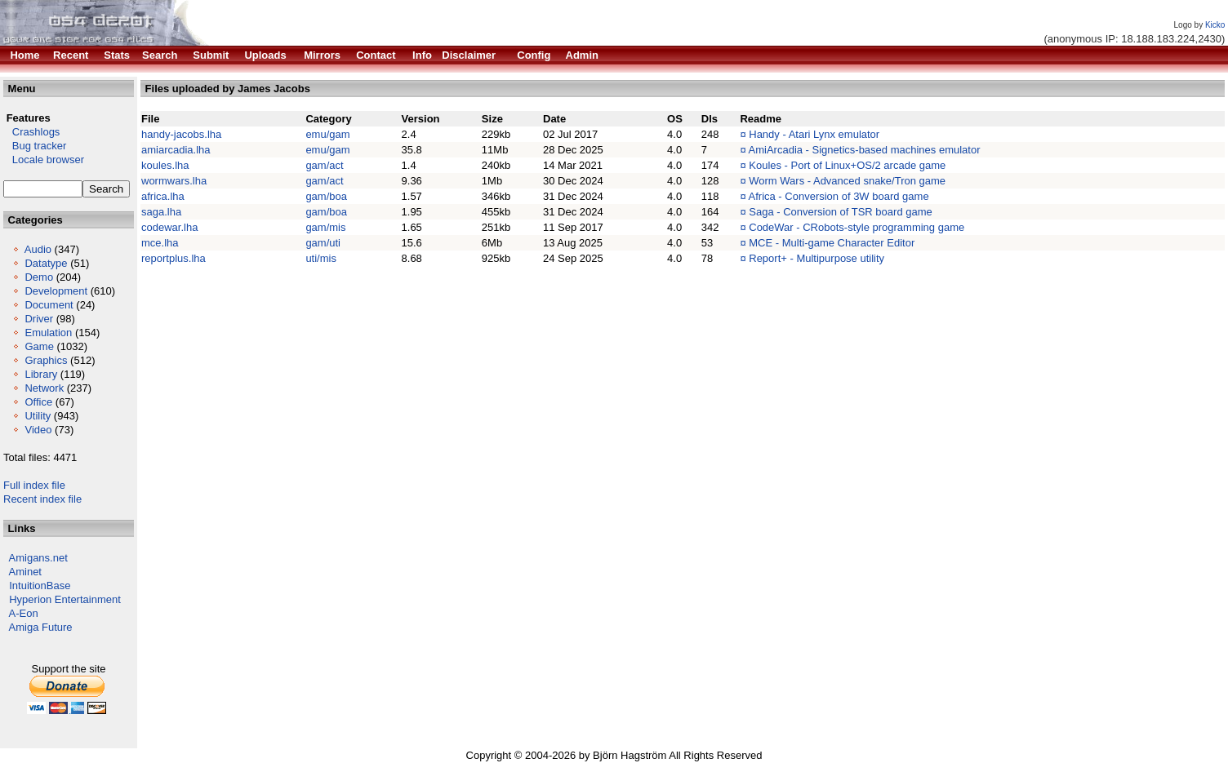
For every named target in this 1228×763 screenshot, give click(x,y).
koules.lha (165, 165)
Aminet (25, 572)
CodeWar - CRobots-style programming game (856, 227)
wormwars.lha (174, 181)
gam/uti (322, 243)
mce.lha (160, 243)
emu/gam (327, 134)
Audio (37, 249)
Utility (37, 416)
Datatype (45, 263)
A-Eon (23, 613)
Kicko (1215, 24)
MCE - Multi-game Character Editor (831, 243)
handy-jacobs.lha (181, 134)
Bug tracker (34, 146)
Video (37, 430)
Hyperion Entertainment (65, 599)
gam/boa (326, 196)
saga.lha (161, 212)
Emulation (48, 332)
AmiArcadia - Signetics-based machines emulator (865, 150)
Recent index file (42, 499)
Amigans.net (38, 558)
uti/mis (320, 258)
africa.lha (163, 196)
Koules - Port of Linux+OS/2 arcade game (847, 165)
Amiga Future (41, 627)
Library (40, 374)
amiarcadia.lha (176, 150)
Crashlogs (31, 132)
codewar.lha (169, 227)
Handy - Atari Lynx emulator (814, 134)
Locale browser (43, 159)
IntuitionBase (39, 585)
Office (38, 402)
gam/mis (325, 227)
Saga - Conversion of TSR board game (840, 212)
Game (38, 346)
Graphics (45, 360)
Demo (38, 277)
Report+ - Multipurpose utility (816, 258)
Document (48, 305)
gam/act (324, 165)
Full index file (34, 485)
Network (44, 388)
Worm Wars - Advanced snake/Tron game (847, 181)
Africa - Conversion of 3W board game (839, 196)
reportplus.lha (173, 258)
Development (55, 291)
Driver (38, 319)
